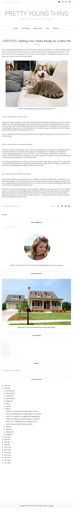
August (8, 408)
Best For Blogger (49, 512)
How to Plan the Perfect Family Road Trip (19, 431)
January (8, 441)
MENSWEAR (6, 357)
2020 (5, 446)
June (7, 413)
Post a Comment (9, 234)
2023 (5, 392)
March (8, 436)
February (8, 439)
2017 (5, 454)
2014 (5, 462)
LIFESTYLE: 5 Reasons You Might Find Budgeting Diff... (23, 423)
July (7, 410)
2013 (5, 464)
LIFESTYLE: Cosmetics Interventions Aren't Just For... (22, 418)
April (7, 434)
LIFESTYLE (5, 355)
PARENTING (6, 360)
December (9, 398)
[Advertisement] (17, 488)
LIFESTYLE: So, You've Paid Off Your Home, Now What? (37, 334)
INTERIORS (5, 353)
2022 (5, 395)
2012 (5, 467)
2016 (5, 457)
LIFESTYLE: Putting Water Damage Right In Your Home (23, 421)
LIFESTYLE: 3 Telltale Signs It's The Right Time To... (22, 428)
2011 (5, 470)
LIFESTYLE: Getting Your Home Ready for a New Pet (23, 426)
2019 (5, 449)
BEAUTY (4, 349)
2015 (5, 459)
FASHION (5, 351)
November (9, 400)
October (8, 403)
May (7, 416)
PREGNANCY (6, 362)
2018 (5, 452)
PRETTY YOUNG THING (36, 16)
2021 (5, 444)
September (9, 405)
